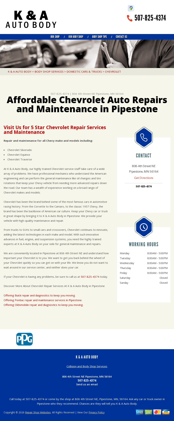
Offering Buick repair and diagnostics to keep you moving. (39, 295)
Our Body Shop (76, 37)
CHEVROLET (113, 71)
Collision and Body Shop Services (87, 366)
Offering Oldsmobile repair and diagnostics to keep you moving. (43, 305)
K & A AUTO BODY (19, 71)
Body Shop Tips (99, 37)
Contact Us (121, 37)
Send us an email (87, 384)
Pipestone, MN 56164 (109, 93)
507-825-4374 (150, 18)
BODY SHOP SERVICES (49, 71)
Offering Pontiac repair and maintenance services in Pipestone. (43, 300)
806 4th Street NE (83, 93)
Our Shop (55, 37)
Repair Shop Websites (38, 412)
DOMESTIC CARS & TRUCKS (84, 71)
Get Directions (143, 178)
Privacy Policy (97, 412)
